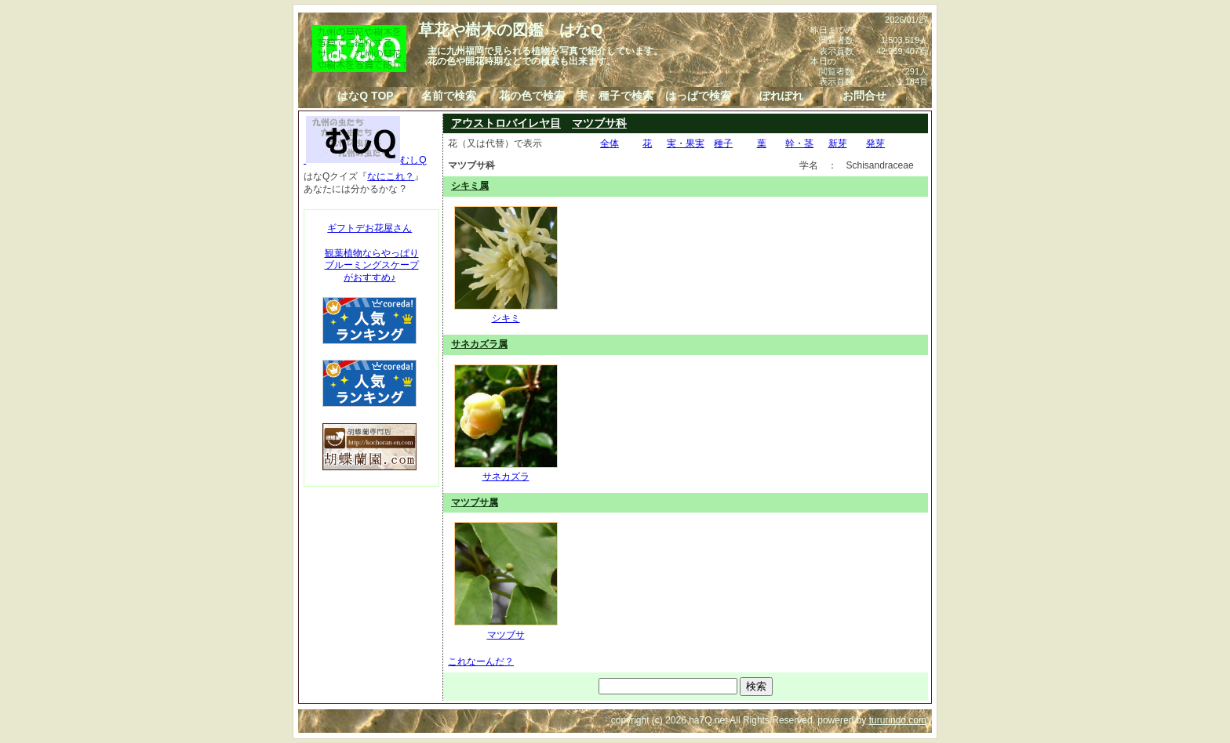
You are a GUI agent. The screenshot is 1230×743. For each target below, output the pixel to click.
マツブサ (506, 628)
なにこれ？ (390, 176)
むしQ (365, 159)
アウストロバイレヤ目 (506, 123)
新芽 (837, 143)
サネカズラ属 (479, 344)
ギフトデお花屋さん (369, 228)
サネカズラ (506, 471)
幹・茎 (799, 143)
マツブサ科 (599, 123)
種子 (723, 143)
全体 (609, 143)
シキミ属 (470, 185)
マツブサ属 (474, 502)
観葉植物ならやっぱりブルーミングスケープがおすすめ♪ (372, 265)
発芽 (875, 143)
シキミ (506, 312)
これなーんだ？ (481, 661)
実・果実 (685, 143)
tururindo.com (897, 720)
